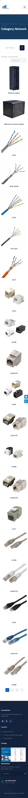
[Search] (22, 47)
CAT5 (14, 155)
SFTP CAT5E (14, 186)
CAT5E (14, 342)
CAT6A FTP (14, 498)
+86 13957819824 (7, 738)
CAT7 (14, 280)
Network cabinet (14, 93)
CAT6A (14, 467)
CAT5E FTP (14, 373)
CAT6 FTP (14, 436)
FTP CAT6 (14, 249)
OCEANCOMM (20, 793)
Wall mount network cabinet (14, 124)
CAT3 (14, 311)
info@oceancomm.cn (8, 731)
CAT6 (14, 218)
